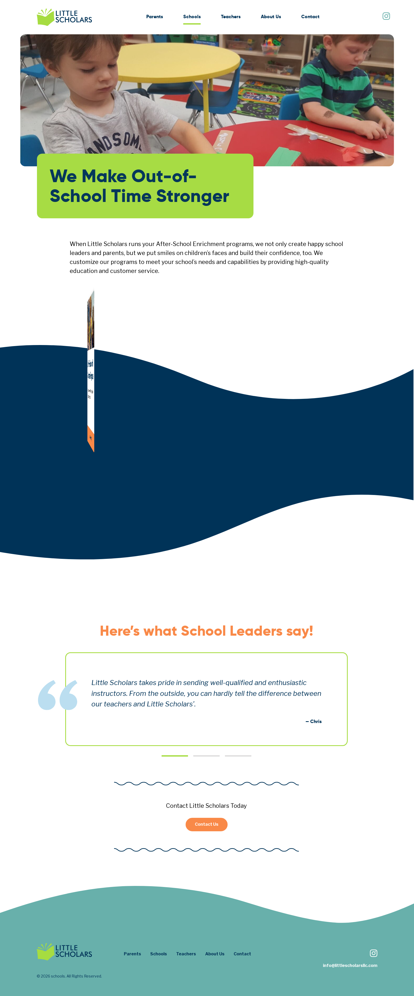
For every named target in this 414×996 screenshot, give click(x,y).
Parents (154, 16)
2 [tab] (206, 756)
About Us (271, 16)
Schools (192, 16)
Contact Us (206, 824)
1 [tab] (175, 756)
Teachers (231, 16)
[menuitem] (154, 17)
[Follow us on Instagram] (386, 16)
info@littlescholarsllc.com (350, 965)
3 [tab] (238, 756)
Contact (310, 16)
